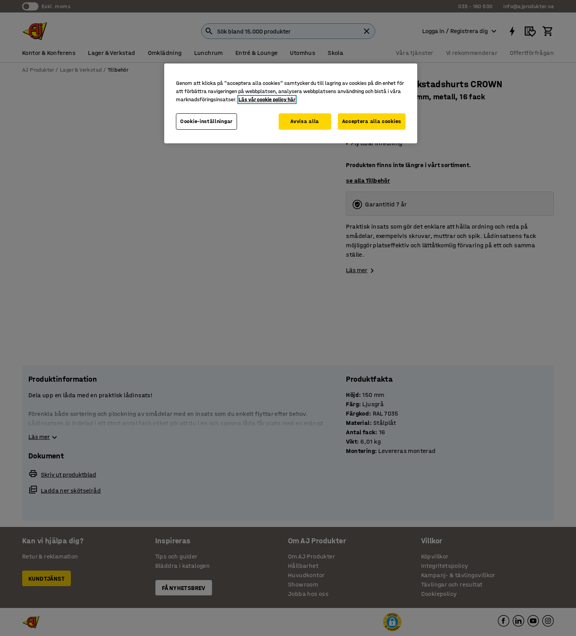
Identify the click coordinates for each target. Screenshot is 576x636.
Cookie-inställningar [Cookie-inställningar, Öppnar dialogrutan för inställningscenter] (206, 121)
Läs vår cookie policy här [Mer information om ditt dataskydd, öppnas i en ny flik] (267, 99)
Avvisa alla (304, 121)
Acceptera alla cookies (371, 121)
